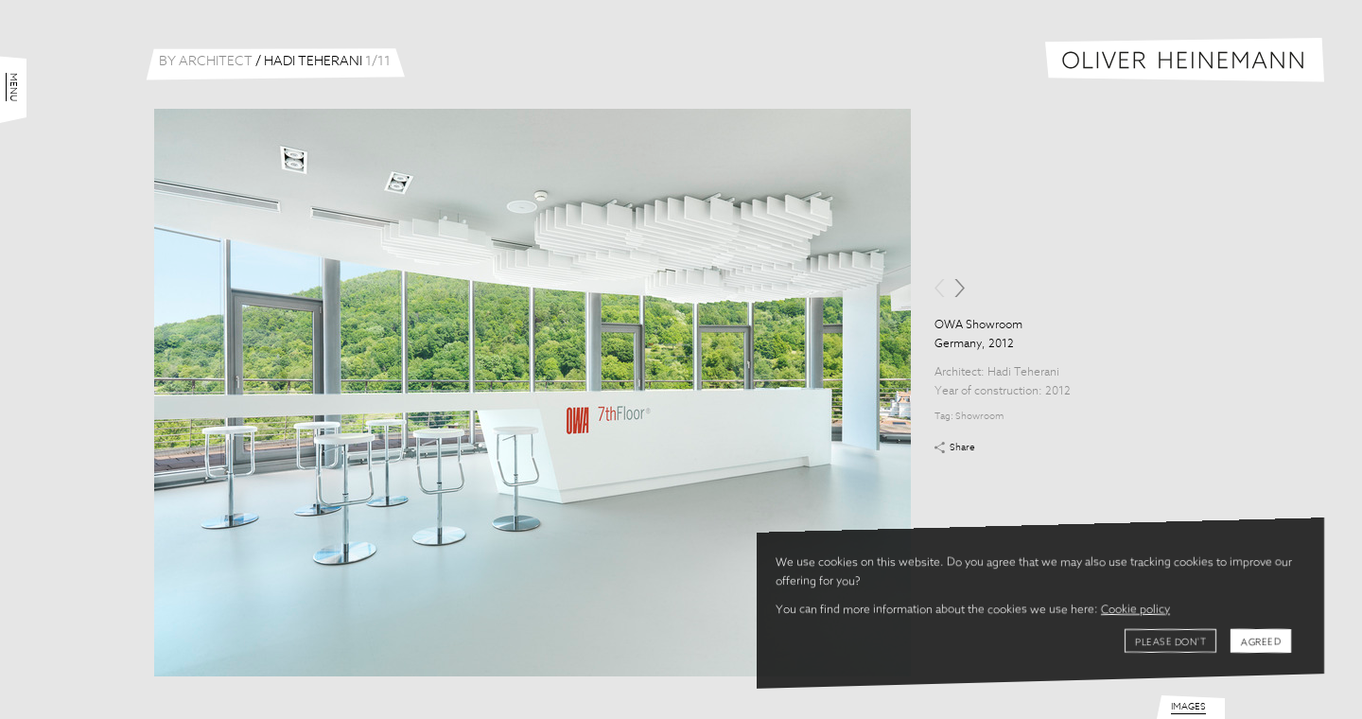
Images (1188, 706)
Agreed (1261, 642)
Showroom (979, 416)
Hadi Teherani (1023, 372)
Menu (13, 87)
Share (962, 447)
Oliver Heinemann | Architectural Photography (1184, 60)
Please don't (1170, 642)
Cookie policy (1135, 610)
